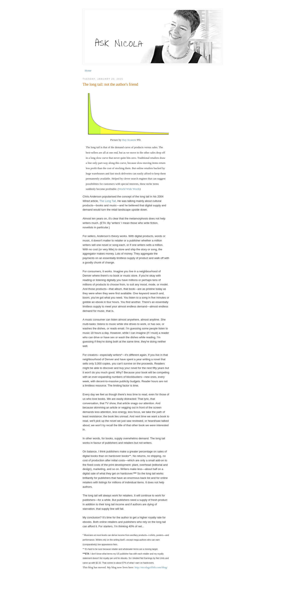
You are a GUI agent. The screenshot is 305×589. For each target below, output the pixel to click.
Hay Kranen (129, 139)
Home (88, 70)
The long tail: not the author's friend (110, 84)
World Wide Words (129, 188)
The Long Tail (107, 201)
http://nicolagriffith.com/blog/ (151, 567)
